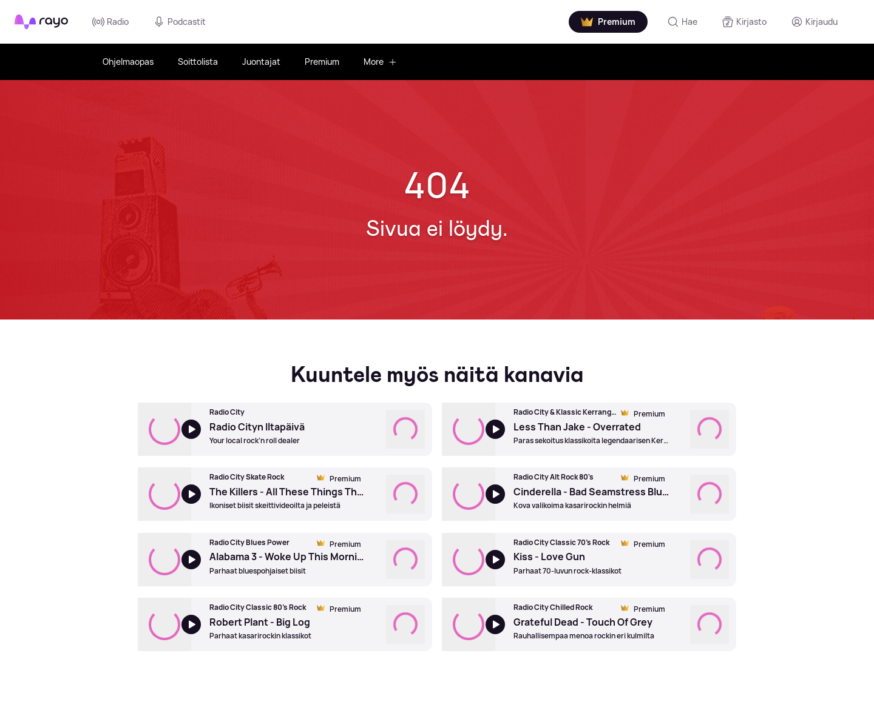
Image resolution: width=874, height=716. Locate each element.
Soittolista (198, 61)
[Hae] (682, 22)
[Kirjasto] (744, 22)
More (380, 61)
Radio (110, 22)
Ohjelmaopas (128, 61)
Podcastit (179, 22)
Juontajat (261, 61)
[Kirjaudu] (814, 22)
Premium (322, 61)
